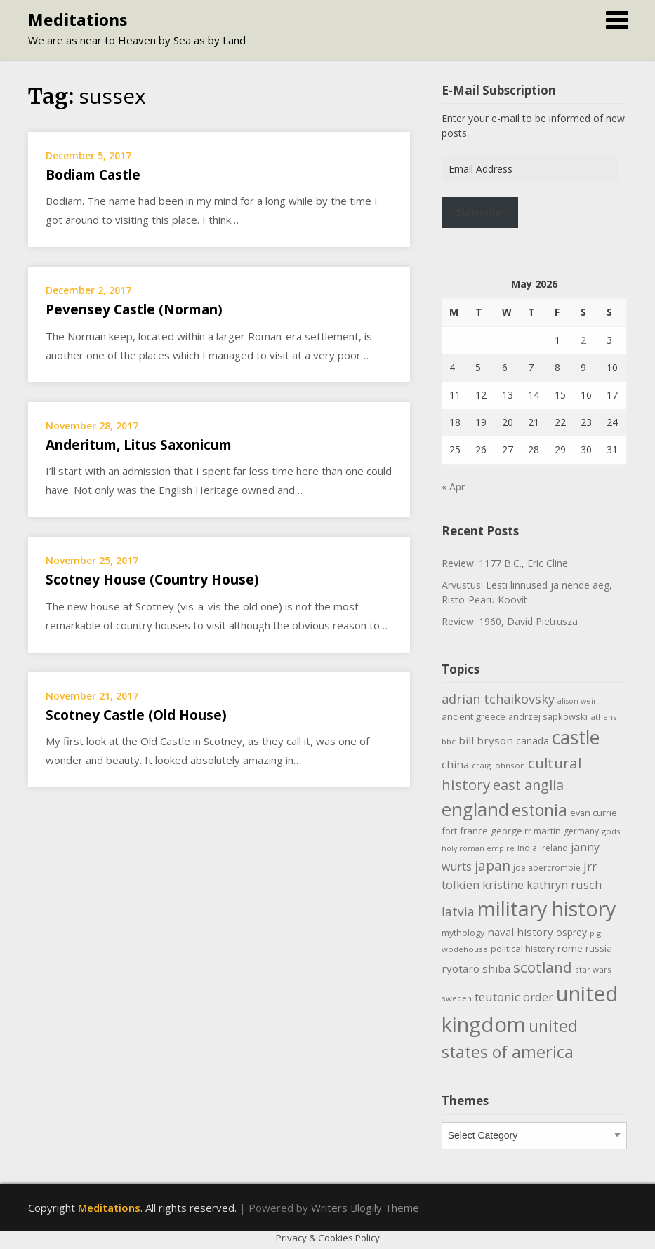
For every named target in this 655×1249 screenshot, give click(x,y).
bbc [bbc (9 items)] (449, 741)
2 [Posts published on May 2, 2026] (583, 340)
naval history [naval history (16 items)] (520, 932)
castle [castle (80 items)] (576, 737)
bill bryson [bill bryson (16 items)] (485, 740)
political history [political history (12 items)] (523, 948)
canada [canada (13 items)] (532, 740)
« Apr (453, 486)
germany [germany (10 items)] (581, 831)
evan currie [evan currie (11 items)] (593, 812)
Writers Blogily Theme (365, 1208)
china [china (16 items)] (455, 764)
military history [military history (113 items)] (546, 908)
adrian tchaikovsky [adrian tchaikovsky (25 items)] (498, 698)
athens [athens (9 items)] (603, 717)
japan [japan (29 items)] (492, 865)
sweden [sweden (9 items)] (457, 998)
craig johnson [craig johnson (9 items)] (498, 765)
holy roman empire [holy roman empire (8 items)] (478, 848)
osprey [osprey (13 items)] (571, 932)
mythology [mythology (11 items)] (463, 932)
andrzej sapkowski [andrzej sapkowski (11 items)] (548, 716)
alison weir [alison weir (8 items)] (577, 701)
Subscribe (479, 212)
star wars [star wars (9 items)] (593, 969)
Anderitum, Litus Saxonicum (139, 445)
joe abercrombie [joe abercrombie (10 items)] (547, 868)
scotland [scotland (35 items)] (542, 967)
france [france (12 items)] (474, 830)
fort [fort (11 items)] (449, 830)
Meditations (77, 19)
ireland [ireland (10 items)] (554, 848)
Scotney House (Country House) (152, 579)
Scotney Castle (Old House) (136, 715)
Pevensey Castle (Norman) (134, 309)
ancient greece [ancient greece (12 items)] (473, 716)
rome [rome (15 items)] (570, 948)
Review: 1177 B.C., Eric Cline (505, 563)
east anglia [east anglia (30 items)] (528, 784)
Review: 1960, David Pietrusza (510, 621)
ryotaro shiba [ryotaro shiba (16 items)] (476, 968)
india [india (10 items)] (527, 848)
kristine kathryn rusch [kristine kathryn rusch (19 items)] (542, 884)
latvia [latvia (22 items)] (458, 911)
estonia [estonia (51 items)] (539, 810)
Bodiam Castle (93, 175)
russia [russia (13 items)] (598, 948)
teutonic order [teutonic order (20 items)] (514, 997)
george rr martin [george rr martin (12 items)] (526, 830)
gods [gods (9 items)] (611, 831)
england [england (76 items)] (475, 809)
